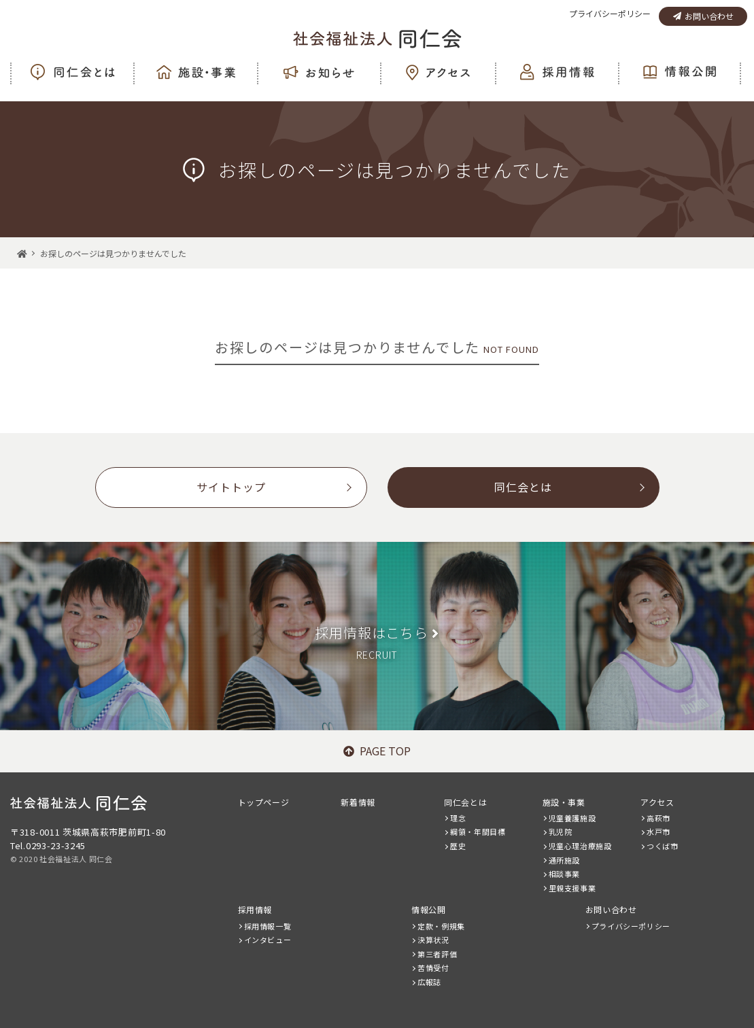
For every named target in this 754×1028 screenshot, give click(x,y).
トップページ (264, 802)
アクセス (657, 802)
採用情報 (255, 909)
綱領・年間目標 (477, 831)
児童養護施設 (572, 817)
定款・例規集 (441, 926)
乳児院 (560, 831)
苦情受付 (433, 967)
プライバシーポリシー (610, 13)
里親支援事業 (572, 888)
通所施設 (564, 860)
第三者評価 (437, 953)
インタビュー (268, 939)
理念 (458, 817)
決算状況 (433, 939)
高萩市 (658, 817)
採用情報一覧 (268, 926)
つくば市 (662, 845)
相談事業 (564, 873)
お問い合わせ (703, 16)
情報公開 (428, 909)
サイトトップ (231, 487)
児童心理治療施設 (580, 845)
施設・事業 (564, 802)
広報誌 (429, 981)
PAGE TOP (377, 750)
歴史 (458, 845)
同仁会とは (523, 487)
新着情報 (358, 802)
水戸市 (658, 831)
